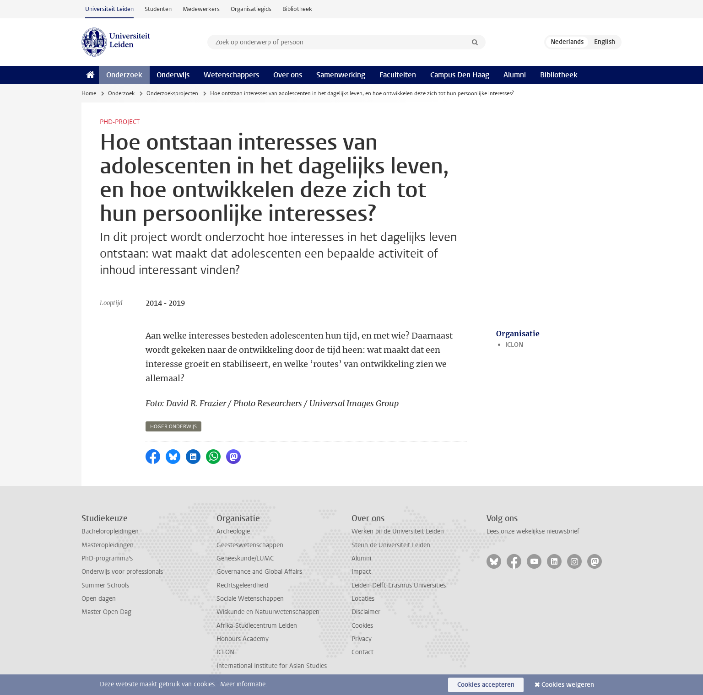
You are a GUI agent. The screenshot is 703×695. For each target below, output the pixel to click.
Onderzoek (124, 75)
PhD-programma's (107, 558)
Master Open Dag (106, 612)
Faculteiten (397, 75)
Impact (361, 571)
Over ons (287, 75)
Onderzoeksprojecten (172, 93)
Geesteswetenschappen (249, 545)
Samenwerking (340, 75)
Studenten (158, 9)
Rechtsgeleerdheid (242, 585)
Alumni (514, 75)
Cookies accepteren (485, 684)
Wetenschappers (231, 75)
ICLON (514, 344)
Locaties (363, 598)
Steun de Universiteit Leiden (391, 545)
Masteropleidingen (107, 545)
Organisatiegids (251, 9)
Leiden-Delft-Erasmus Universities (399, 585)
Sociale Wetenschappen (250, 598)
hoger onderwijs (173, 426)
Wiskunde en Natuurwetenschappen (267, 612)
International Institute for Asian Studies (271, 666)
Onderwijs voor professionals (122, 571)
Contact (362, 652)
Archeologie (233, 531)
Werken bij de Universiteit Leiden (398, 531)
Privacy (362, 639)
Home (88, 93)
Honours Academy (242, 639)
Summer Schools (105, 585)
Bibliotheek (297, 9)
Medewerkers (201, 9)
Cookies (362, 625)
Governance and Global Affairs (259, 571)
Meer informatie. (243, 684)
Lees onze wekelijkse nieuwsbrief (533, 531)
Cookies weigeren (567, 684)
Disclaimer (366, 612)
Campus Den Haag (459, 75)
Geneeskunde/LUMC (245, 558)
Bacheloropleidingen (110, 531)
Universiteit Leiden (109, 9)
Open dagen (98, 598)
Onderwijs (173, 75)
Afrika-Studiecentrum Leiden (256, 625)
